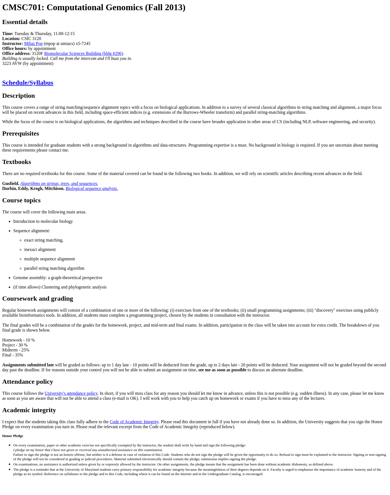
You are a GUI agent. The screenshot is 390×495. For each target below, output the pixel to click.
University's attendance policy (71, 393)
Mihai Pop (33, 43)
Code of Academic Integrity (134, 421)
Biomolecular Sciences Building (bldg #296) (83, 53)
